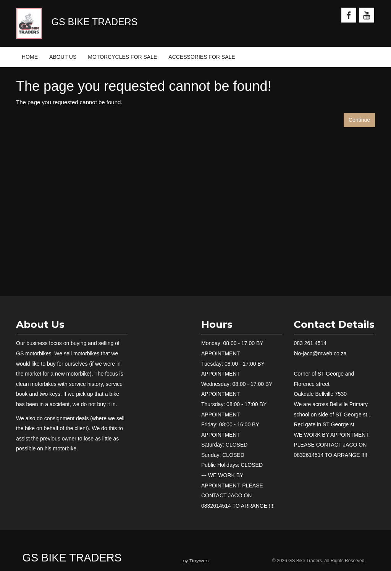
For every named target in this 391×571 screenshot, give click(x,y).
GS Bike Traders (72, 558)
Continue (359, 120)
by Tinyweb (195, 560)
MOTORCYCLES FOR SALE (122, 57)
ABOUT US (62, 57)
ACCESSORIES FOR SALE (201, 57)
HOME (30, 57)
